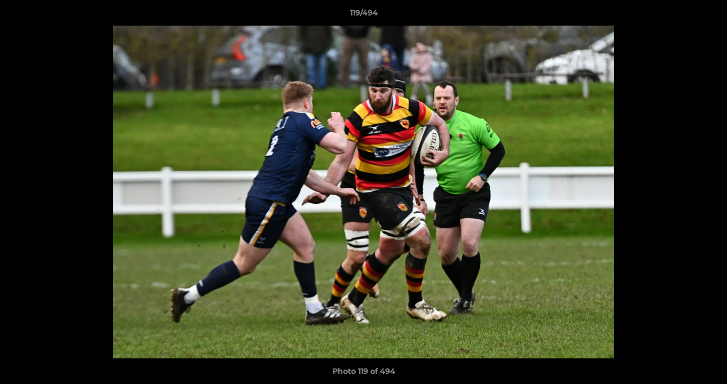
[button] (707, 15)
